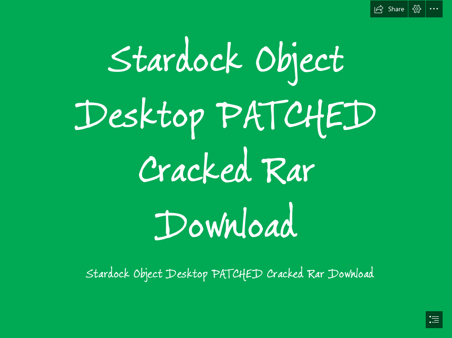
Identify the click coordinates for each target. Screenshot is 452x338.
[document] (226, 169)
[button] (389, 8)
